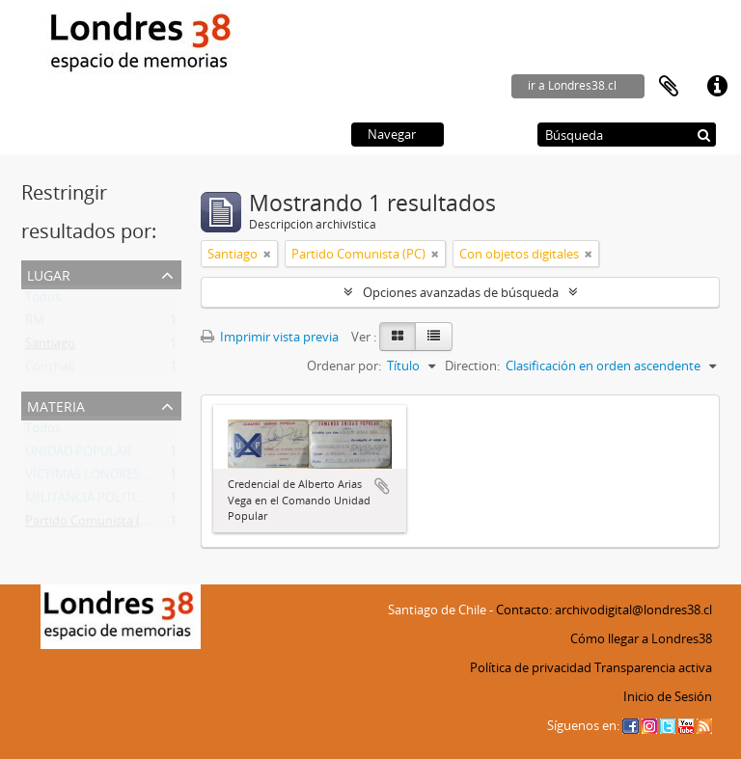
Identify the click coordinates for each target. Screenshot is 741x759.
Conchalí (49, 370)
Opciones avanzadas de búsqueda (461, 292)
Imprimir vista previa (270, 336)
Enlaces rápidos (717, 87)
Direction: (472, 365)
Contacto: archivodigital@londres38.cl (604, 609)
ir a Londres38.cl (572, 85)
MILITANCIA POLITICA (88, 501)
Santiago (50, 347)
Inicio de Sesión (667, 696)
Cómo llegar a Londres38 (641, 638)
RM (34, 324)
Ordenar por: (344, 365)
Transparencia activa (653, 667)
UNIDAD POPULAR (78, 455)
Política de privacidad (530, 667)
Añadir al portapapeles (382, 486)
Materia (56, 405)
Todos (43, 301)
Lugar (48, 273)
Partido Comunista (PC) (92, 524)
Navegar (392, 134)
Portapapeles (669, 87)
